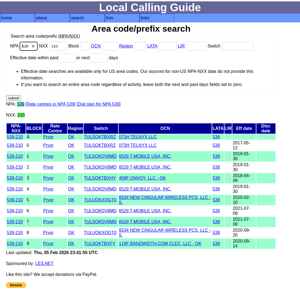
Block (79, 46)
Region (126, 46)
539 (21, 104)
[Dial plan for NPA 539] (99, 104)
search (77, 18)
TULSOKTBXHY (100, 178)
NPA (24, 46)
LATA (152, 46)
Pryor (48, 137)
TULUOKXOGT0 (100, 200)
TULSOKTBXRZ (100, 137)
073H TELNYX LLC (138, 137)
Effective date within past (43, 57)
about (41, 18)
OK (71, 137)
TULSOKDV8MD (100, 156)
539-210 (15, 137)
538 (216, 137)
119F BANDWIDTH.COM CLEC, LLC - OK (160, 243)
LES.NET (44, 263)
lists (109, 18)
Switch (230, 46)
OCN (96, 46)
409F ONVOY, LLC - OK (142, 178)
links (145, 18)
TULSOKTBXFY (99, 243)
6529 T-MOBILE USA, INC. (145, 156)
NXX (53, 46)
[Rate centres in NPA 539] (51, 104)
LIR (181, 46)
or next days (97, 57)
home (6, 18)
